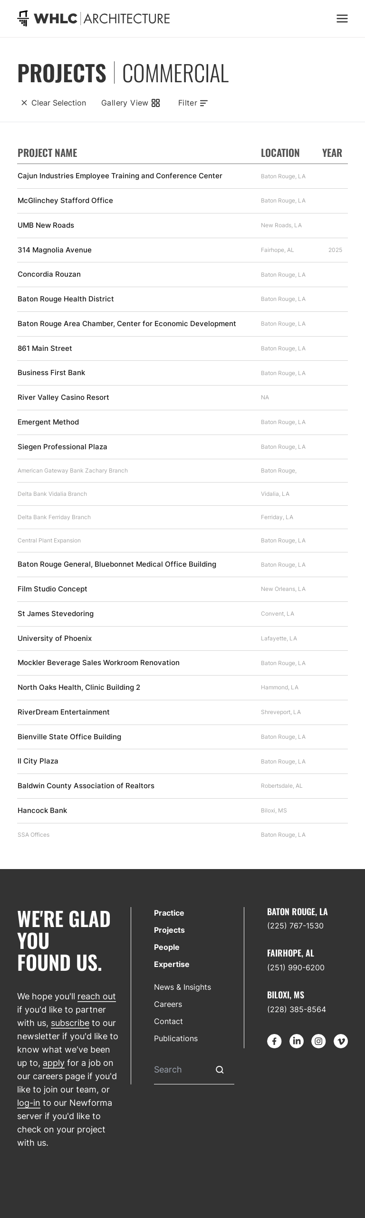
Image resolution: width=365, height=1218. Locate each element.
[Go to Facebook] (274, 1041)
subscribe (70, 1023)
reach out (96, 996)
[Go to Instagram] (318, 1041)
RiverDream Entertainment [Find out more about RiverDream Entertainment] (64, 712)
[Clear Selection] (51, 102)
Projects (169, 930)
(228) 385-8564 (296, 1009)
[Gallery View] (129, 102)
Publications (176, 1038)
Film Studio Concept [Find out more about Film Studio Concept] (52, 589)
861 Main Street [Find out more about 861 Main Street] (45, 348)
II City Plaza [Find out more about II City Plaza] (38, 761)
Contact (168, 1021)
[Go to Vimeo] (341, 1041)
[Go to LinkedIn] (296, 1041)
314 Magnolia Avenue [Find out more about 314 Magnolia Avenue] (55, 250)
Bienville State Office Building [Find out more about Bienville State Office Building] (69, 737)
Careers (168, 1004)
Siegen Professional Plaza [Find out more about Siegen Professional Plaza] (62, 447)
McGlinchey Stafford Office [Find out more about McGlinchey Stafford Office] (65, 200)
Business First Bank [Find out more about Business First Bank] (51, 372)
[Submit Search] (219, 1069)
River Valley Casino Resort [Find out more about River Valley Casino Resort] (63, 397)
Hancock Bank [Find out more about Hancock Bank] (42, 810)
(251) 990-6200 (296, 967)
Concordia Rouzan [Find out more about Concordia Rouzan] (49, 274)
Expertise (172, 964)
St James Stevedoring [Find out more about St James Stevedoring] (56, 613)
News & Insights (182, 987)
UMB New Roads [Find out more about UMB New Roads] (46, 225)
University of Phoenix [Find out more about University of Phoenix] (55, 638)
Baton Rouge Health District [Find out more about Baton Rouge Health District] (66, 299)
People (167, 947)
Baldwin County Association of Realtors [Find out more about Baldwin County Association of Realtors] (86, 786)
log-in (28, 1103)
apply (54, 1063)
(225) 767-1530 (295, 925)
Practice (169, 913)
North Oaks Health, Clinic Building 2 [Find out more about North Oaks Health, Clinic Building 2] (79, 687)
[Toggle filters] (193, 102)
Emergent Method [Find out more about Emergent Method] (48, 422)
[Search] (180, 1069)
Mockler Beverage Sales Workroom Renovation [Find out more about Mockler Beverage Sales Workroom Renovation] (99, 662)
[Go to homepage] (93, 18)
